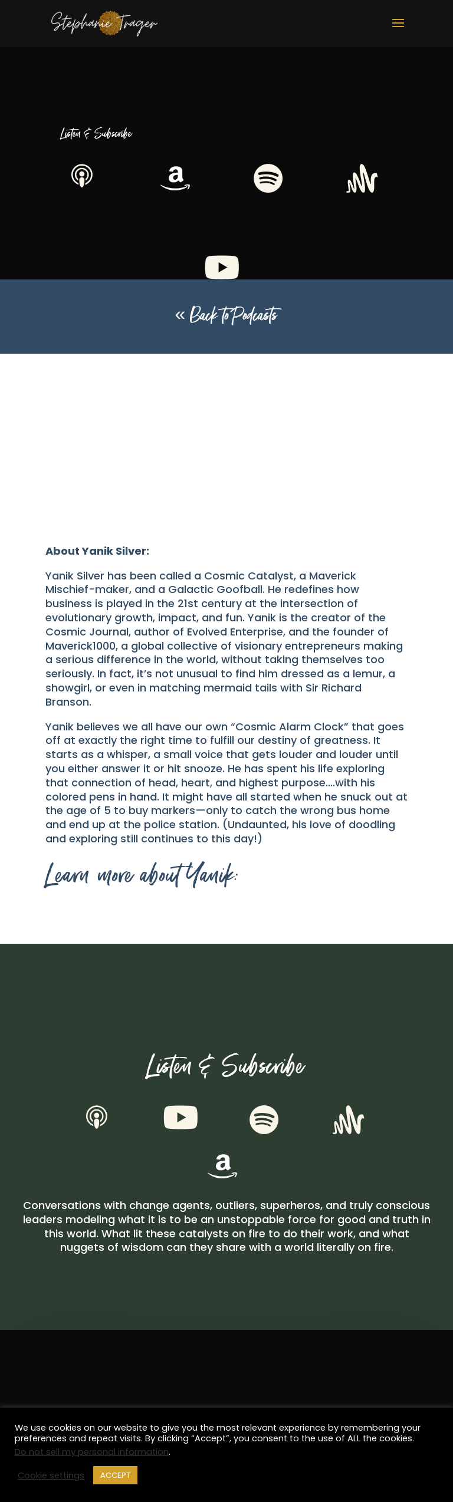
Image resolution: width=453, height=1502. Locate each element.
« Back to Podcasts (226, 316)
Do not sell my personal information (92, 1452)
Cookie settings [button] (51, 1475)
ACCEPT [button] (115, 1475)
